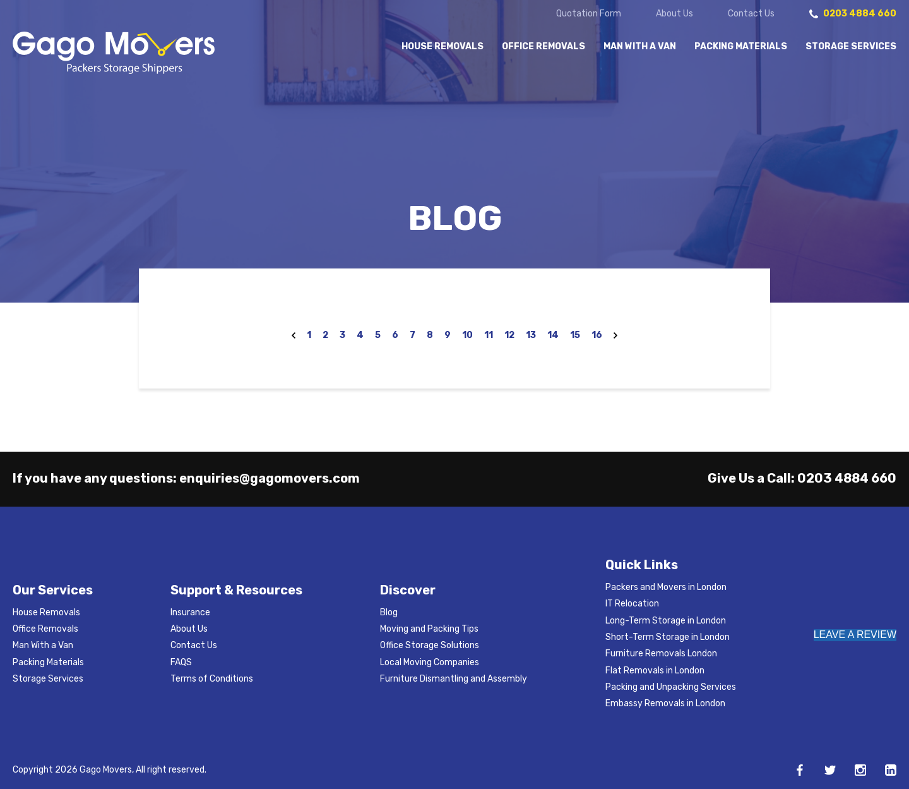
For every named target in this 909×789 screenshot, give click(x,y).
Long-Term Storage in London (665, 620)
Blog (389, 612)
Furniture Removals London (661, 653)
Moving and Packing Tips (429, 628)
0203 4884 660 (846, 478)
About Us (674, 13)
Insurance (190, 612)
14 (553, 335)
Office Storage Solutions (429, 645)
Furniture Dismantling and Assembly (453, 678)
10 (467, 335)
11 (488, 335)
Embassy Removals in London (665, 703)
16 (596, 335)
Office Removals (543, 46)
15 (575, 335)
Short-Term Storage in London (667, 637)
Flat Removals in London (654, 670)
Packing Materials (740, 46)
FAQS (181, 662)
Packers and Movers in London (666, 587)
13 (531, 335)
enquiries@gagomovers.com (269, 478)
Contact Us (751, 13)
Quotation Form (588, 13)
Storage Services (850, 46)
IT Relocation (632, 603)
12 (509, 335)
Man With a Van (639, 46)
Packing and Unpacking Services (670, 687)
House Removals (442, 46)
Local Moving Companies (429, 662)
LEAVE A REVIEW (855, 634)
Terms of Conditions (211, 678)
